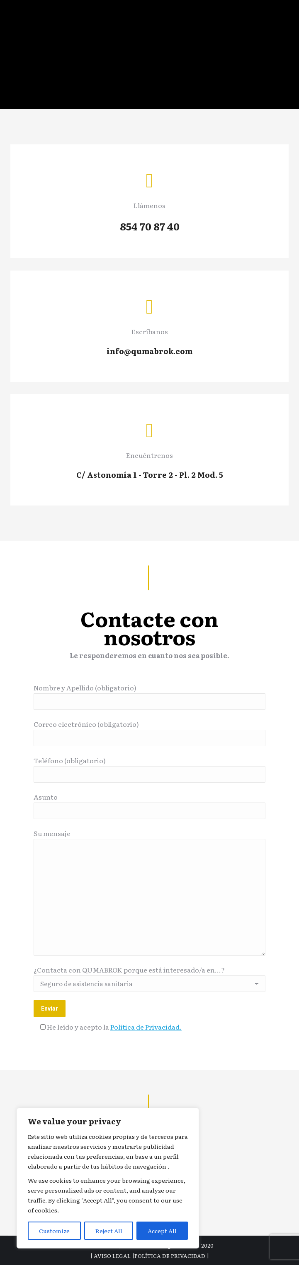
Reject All (108, 1231)
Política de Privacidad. (146, 1027)
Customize (54, 1231)
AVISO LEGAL (112, 1256)
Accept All (162, 1231)
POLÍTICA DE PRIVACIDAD (169, 1256)
